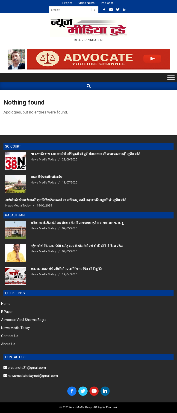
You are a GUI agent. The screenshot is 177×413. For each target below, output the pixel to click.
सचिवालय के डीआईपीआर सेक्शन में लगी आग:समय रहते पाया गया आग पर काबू (77, 223)
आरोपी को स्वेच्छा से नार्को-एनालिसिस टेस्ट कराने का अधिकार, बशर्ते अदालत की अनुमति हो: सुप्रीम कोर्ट (65, 200)
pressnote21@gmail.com (24, 368)
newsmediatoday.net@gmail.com (30, 376)
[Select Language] (73, 9)
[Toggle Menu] (171, 78)
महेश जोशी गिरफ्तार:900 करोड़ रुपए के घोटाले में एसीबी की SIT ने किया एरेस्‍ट (77, 246)
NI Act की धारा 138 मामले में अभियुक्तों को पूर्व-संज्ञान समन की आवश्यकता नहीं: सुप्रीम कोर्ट (85, 154)
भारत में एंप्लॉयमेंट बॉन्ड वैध (46, 177)
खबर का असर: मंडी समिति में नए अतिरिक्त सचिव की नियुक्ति (66, 269)
